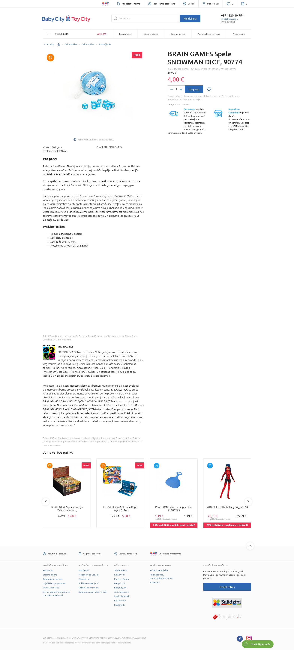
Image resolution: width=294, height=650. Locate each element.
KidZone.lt (119, 605)
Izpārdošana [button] (125, 34)
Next (248, 501)
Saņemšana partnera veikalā (92, 592)
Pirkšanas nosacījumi (89, 583)
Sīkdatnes (155, 582)
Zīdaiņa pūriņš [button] (151, 34)
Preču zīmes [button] (238, 34)
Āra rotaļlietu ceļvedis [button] (209, 34)
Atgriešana (84, 579)
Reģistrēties (227, 586)
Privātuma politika (159, 570)
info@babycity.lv (229, 19)
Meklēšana (190, 18)
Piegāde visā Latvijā (88, 574)
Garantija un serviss (52, 579)
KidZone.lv (119, 574)
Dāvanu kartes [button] (178, 34)
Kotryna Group (121, 579)
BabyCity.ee (120, 587)
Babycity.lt (119, 583)
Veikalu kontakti (51, 587)
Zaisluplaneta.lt (122, 596)
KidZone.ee (120, 600)
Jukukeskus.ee (121, 592)
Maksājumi (84, 570)
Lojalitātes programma (54, 583)
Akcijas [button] (101, 33)
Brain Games (65, 346)
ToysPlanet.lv (121, 570)
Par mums (48, 570)
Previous (46, 501)
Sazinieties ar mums (88, 587)
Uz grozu (194, 89)
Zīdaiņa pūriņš (50, 574)
